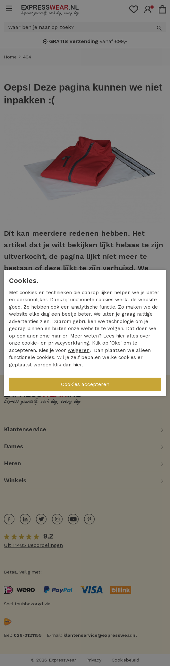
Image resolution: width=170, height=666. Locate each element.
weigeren (78, 350)
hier (120, 336)
